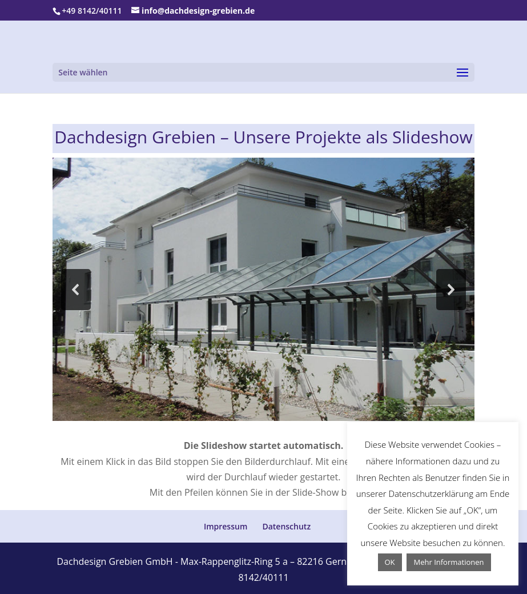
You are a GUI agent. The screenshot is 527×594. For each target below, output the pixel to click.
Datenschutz (286, 526)
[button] (76, 289)
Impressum (225, 526)
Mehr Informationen (448, 562)
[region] (263, 289)
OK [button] (390, 562)
